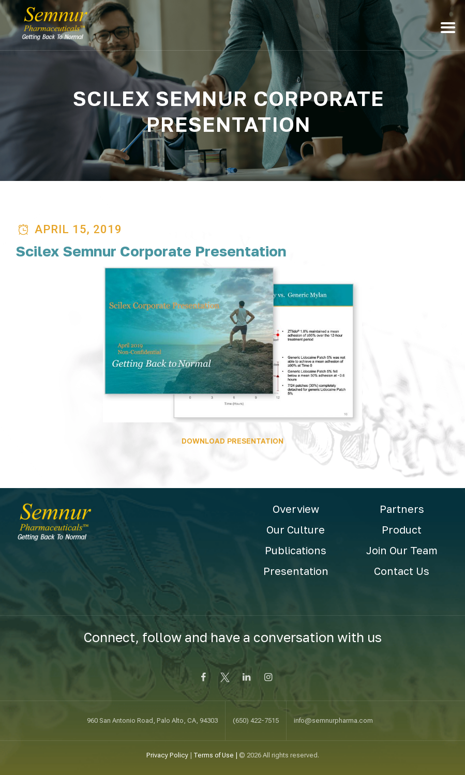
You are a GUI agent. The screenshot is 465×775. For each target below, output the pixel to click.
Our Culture (295, 529)
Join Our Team (402, 550)
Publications (295, 550)
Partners (402, 509)
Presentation (295, 571)
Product (402, 529)
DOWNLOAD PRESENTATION (232, 440)
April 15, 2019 (78, 229)
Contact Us (401, 571)
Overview (296, 509)
